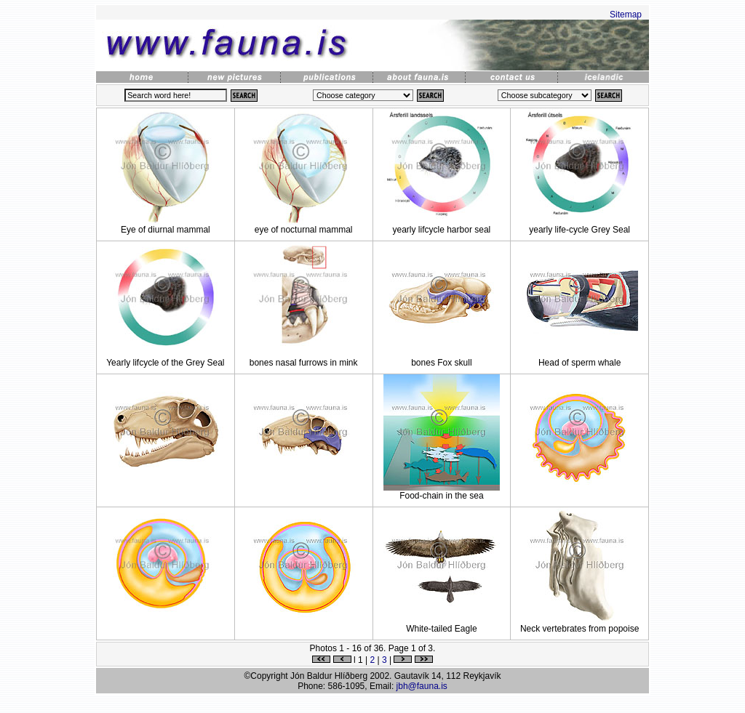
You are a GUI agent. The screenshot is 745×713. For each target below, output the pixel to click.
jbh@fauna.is (422, 686)
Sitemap (626, 14)
